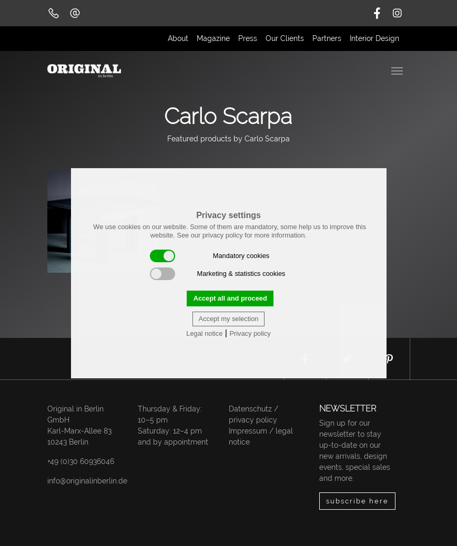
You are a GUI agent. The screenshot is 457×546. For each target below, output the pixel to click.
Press (247, 38)
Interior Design (374, 38)
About (178, 38)
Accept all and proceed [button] (230, 298)
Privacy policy (249, 333)
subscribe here (357, 501)
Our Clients (285, 38)
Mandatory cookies (210, 256)
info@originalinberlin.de (87, 481)
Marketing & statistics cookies (218, 273)
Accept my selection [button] (229, 319)
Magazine (213, 38)
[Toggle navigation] (398, 69)
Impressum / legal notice (261, 436)
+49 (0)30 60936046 (80, 461)
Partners (326, 38)
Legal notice (204, 333)
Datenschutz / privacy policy (253, 414)
